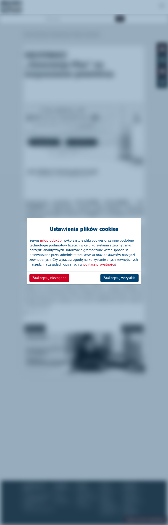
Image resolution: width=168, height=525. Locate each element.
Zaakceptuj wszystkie (119, 278)
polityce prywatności (99, 264)
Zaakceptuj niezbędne (49, 278)
